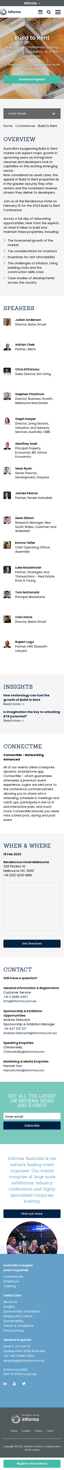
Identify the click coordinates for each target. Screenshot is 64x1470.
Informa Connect (33, 1446)
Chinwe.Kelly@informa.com (24, 1052)
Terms (50, 1430)
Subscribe (32, 1125)
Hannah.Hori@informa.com (23, 1070)
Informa (12, 12)
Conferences (13, 1276)
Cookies (26, 1430)
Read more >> (26, 699)
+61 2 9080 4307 (15, 997)
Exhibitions (11, 1281)
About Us (10, 1302)
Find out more (32, 1214)
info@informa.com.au (19, 1001)
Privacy (38, 1430)
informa (32, 3)
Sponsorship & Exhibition (22, 1311)
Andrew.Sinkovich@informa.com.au (30, 1033)
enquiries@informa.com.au (23, 1360)
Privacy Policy (13, 1330)
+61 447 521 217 (14, 1028)
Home (14, 1430)
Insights (9, 1306)
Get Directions (32, 943)
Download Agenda (32, 79)
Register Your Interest (32, 1464)
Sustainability (13, 1321)
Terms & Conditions (18, 1326)
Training (9, 1286)
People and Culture (17, 1316)
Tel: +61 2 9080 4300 (18, 1356)
